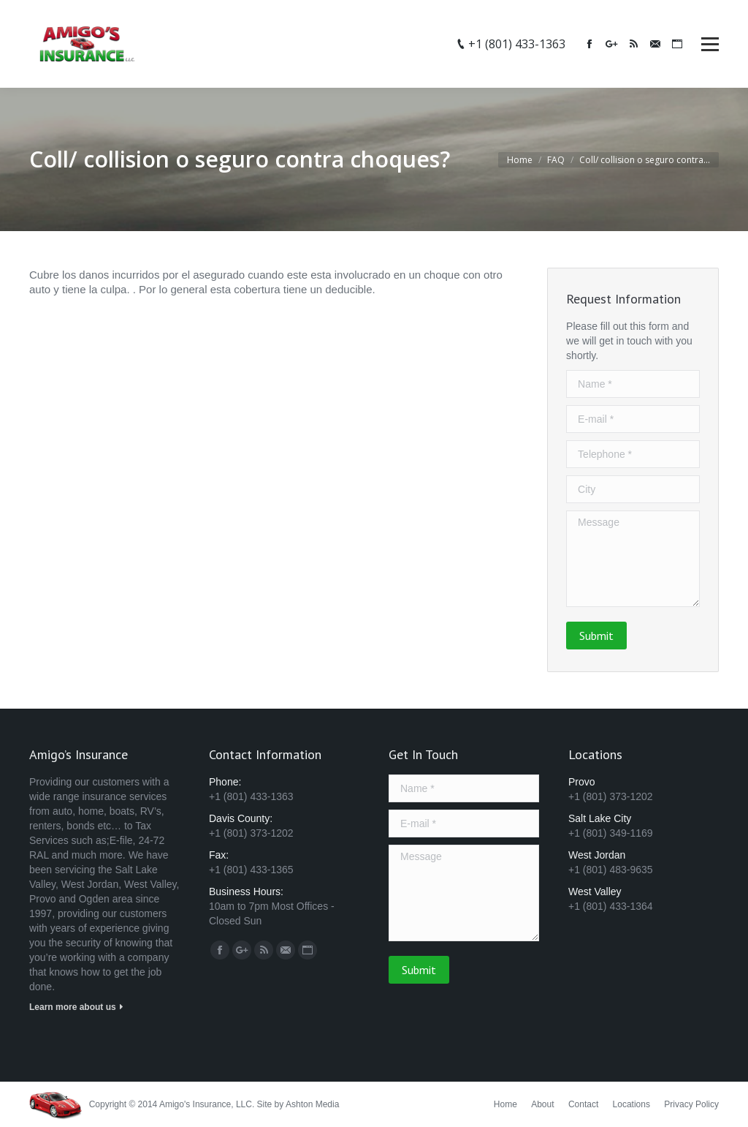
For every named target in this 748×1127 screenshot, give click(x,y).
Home (520, 160)
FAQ (556, 160)
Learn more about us (72, 1007)
